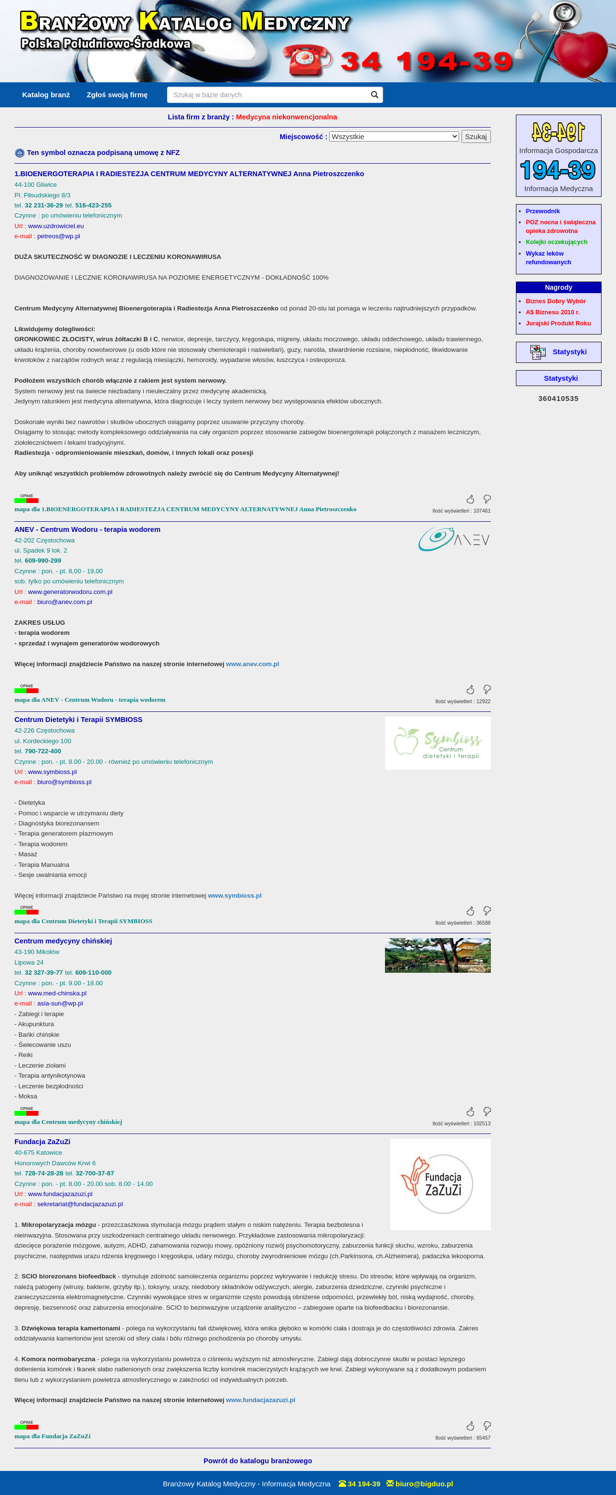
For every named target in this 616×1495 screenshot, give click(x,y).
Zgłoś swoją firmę (117, 94)
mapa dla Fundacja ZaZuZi (52, 1436)
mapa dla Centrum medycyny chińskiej (68, 1121)
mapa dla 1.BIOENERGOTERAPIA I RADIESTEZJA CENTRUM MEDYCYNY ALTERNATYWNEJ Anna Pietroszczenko (185, 509)
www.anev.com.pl (252, 664)
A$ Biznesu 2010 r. (553, 312)
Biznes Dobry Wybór (556, 301)
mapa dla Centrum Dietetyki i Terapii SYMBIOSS (83, 921)
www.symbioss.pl (234, 895)
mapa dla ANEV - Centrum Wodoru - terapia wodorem (90, 699)
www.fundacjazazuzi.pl (260, 1400)
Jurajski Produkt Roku (558, 323)
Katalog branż (46, 94)
